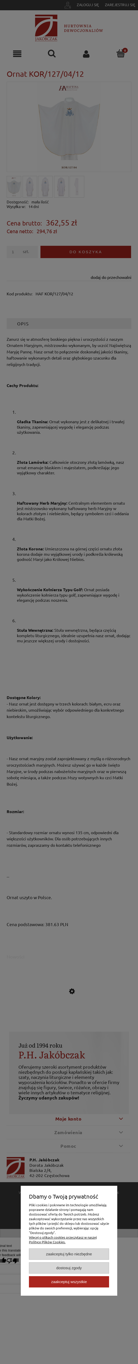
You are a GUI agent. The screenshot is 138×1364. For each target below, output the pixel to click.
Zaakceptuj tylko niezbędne (69, 1254)
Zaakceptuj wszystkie (69, 1282)
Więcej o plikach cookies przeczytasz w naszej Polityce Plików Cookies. (63, 1239)
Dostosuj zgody (69, 1268)
